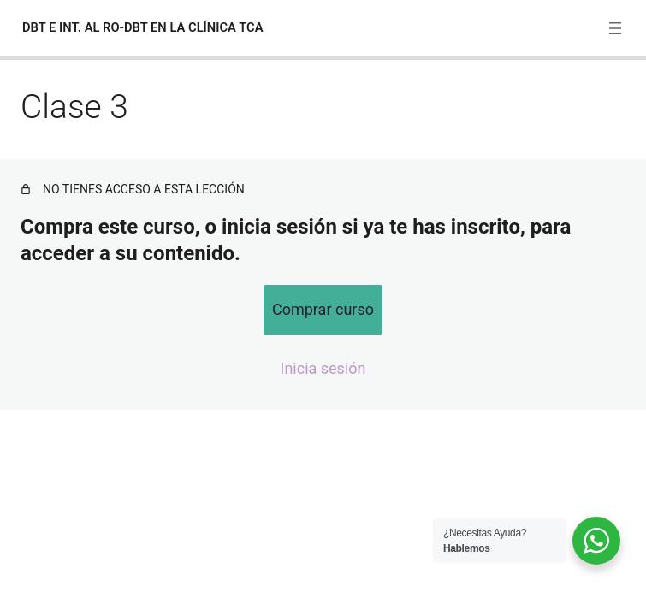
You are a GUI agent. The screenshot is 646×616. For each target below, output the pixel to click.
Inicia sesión (323, 368)
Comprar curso (323, 309)
